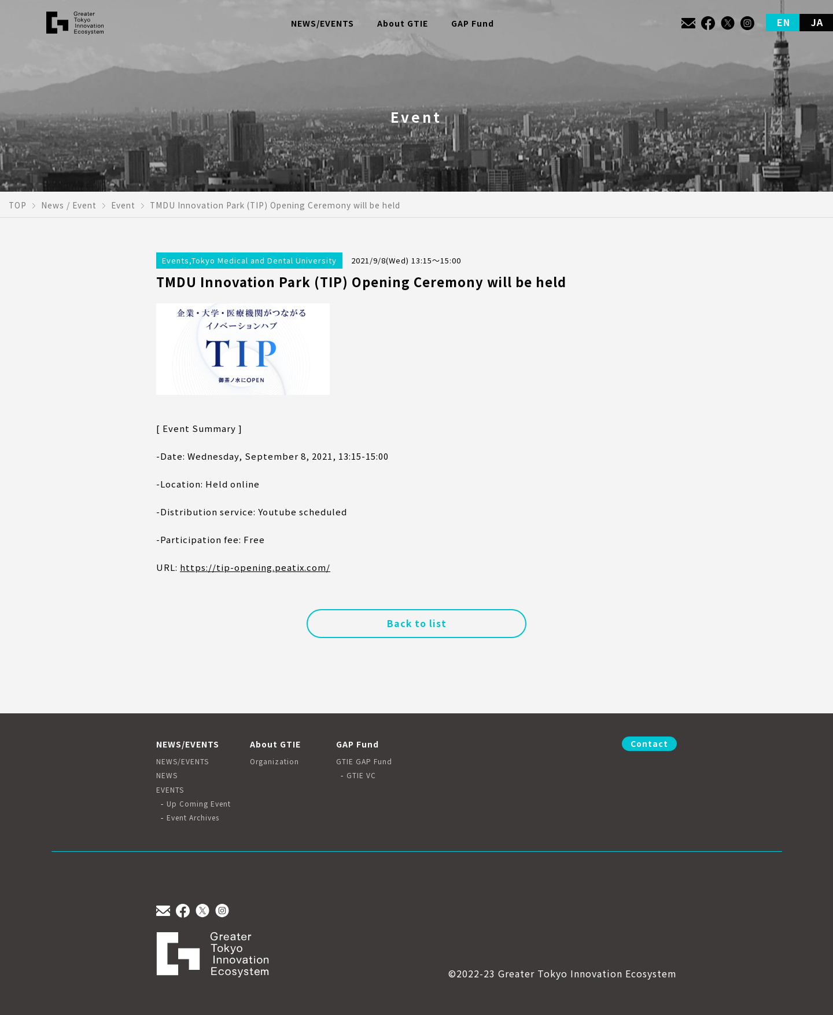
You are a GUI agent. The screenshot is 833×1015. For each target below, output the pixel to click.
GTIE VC (361, 775)
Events (175, 260)
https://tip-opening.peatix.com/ (255, 567)
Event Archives (193, 818)
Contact (649, 743)
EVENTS (170, 790)
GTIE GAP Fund (364, 761)
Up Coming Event (199, 804)
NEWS (167, 775)
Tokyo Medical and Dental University (264, 260)
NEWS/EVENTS (182, 761)
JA (817, 22)
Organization (274, 761)
